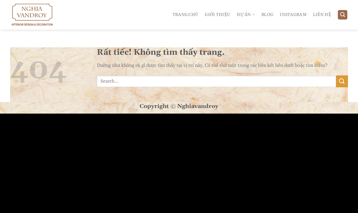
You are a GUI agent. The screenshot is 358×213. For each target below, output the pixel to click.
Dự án (246, 14)
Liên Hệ (322, 14)
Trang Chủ (185, 14)
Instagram (293, 14)
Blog (267, 14)
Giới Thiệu (217, 14)
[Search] (342, 15)
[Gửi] (342, 81)
